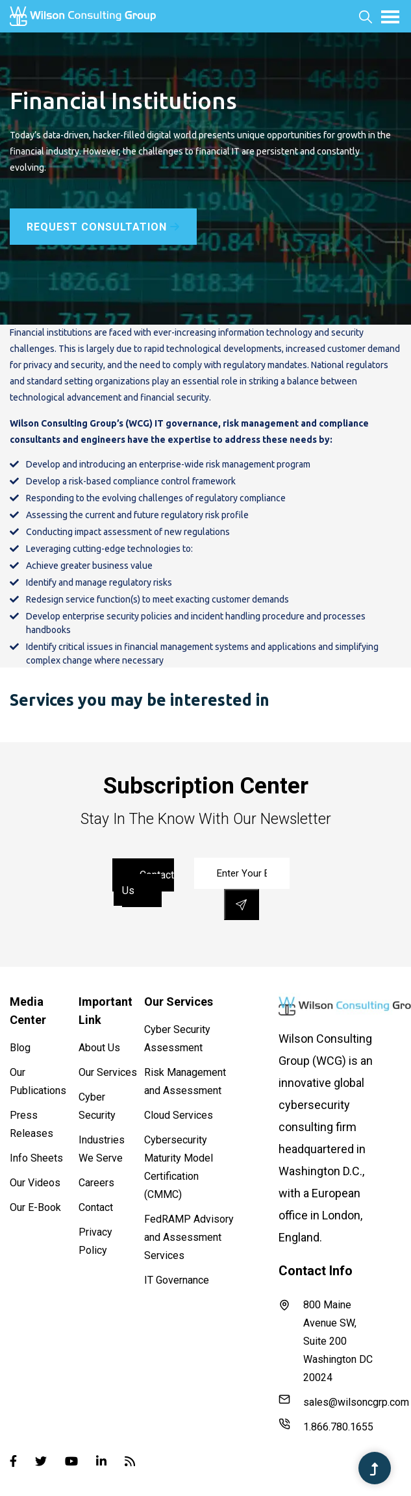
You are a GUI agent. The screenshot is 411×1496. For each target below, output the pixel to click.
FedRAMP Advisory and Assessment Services (189, 1237)
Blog (20, 1047)
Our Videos (35, 1183)
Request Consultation (103, 227)
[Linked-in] (101, 1460)
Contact (96, 1207)
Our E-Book (35, 1207)
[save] (241, 904)
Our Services (108, 1072)
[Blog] (130, 1460)
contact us (148, 883)
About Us (99, 1047)
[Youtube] (71, 1460)
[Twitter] (41, 1460)
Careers (96, 1183)
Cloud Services (178, 1115)
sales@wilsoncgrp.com (329, 1400)
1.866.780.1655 (326, 1425)
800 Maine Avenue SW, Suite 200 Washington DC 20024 (326, 1341)
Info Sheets (36, 1158)
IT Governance (176, 1280)
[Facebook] (13, 1460)
